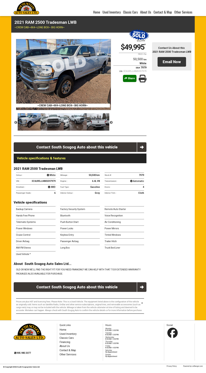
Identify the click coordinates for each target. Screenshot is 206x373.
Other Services (183, 12)
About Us (145, 12)
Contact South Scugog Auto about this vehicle (91, 147)
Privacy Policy (172, 366)
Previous (15, 122)
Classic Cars (130, 12)
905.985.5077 (23, 353)
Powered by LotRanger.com (193, 366)
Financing (65, 342)
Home (96, 12)
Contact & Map (163, 12)
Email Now (172, 62)
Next (111, 122)
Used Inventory (112, 12)
